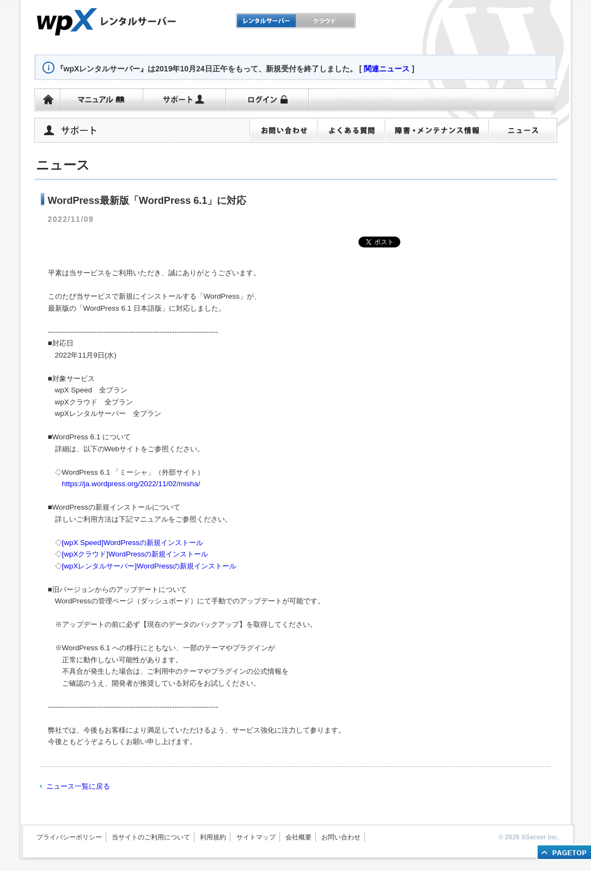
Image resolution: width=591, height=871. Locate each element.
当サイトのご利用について (151, 837)
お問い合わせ (341, 837)
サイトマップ (256, 837)
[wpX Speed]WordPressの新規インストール (132, 543)
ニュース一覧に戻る (78, 786)
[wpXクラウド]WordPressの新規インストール (135, 554)
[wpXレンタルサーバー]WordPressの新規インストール (149, 566)
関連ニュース (387, 68)
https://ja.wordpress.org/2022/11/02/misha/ (131, 484)
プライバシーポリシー (69, 837)
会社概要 (298, 837)
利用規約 (213, 837)
